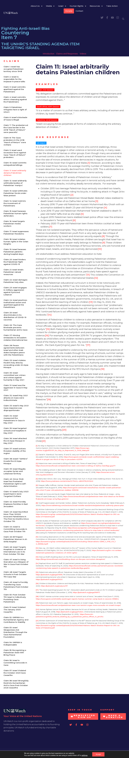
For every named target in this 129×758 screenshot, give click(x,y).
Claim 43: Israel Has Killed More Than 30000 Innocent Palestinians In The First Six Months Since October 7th (16, 516)
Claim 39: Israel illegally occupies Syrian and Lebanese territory (15, 471)
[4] (105, 207)
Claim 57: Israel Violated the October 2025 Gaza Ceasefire (15, 672)
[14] (50, 314)
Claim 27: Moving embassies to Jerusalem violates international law (15, 337)
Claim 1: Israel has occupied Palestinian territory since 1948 (13, 69)
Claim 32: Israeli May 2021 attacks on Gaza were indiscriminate (16, 397)
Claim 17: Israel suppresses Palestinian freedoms (16, 232)
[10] (100, 249)
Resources (96, 6)
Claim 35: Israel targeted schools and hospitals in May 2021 (15, 430)
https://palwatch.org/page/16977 (86, 592)
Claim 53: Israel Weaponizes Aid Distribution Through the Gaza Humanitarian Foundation (15, 632)
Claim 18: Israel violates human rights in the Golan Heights (16, 241)
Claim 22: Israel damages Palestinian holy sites (15, 281)
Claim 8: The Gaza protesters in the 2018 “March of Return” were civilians (15, 141)
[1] (89, 163)
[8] (103, 236)
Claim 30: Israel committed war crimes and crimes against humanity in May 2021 (14, 376)
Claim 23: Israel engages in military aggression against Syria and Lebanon (15, 291)
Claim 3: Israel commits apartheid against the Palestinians (14, 89)
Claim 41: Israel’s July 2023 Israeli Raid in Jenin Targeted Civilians (16, 493)
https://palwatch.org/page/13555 (49, 575)
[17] (88, 345)
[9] (103, 242)
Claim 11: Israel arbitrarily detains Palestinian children (15, 172)
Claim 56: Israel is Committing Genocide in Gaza (15, 662)
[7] (50, 226)
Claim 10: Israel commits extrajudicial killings (15, 164)
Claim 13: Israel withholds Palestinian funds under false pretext (15, 193)
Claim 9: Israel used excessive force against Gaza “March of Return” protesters (15, 153)
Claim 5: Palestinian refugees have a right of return (15, 109)
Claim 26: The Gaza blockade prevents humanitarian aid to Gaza (15, 327)
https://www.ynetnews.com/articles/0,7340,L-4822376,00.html (67, 481)
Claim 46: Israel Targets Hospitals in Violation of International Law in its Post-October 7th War (15, 550)
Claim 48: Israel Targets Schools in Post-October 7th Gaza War (15, 574)
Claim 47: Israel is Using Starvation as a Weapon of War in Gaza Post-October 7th (16, 563)
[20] (64, 430)
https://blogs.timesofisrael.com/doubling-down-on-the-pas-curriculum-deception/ (70, 559)
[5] (82, 214)
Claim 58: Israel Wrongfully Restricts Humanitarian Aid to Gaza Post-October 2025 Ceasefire (16, 684)
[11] (88, 274)
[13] (91, 302)
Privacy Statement (118, 753)
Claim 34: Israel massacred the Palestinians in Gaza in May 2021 (14, 419)
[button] (123, 19)
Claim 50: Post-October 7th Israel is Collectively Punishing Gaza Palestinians (15, 598)
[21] (44, 441)
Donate (68, 11)
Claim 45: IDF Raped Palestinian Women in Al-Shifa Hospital (15, 539)
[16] (47, 335)
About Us (37, 6)
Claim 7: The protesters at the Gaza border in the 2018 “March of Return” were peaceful (16, 128)
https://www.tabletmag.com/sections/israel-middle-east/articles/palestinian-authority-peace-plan (82, 505)
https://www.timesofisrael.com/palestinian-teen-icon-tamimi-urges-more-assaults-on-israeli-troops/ (78, 605)
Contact (79, 11)
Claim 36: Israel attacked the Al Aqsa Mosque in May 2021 (15, 440)
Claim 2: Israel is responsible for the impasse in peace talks (14, 79)
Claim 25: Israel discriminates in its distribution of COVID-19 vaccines (15, 316)
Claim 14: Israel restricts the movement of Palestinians (15, 203)
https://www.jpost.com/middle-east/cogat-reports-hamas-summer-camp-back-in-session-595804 (77, 599)
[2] (71, 195)
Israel (62, 6)
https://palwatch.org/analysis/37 (54, 586)
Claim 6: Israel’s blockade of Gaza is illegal (15, 118)
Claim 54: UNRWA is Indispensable (13, 643)
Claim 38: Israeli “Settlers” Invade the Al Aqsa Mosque (16, 461)
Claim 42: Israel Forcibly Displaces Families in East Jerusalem (16, 504)
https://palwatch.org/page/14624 (69, 612)
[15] (48, 329)
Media (50, 6)
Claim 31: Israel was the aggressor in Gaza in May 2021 (15, 387)
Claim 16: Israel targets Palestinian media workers (14, 223)
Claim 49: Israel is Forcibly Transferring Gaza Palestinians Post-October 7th (16, 585)
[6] (74, 220)
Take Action (112, 6)
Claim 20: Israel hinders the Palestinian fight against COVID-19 (15, 261)
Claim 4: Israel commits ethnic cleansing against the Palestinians (15, 99)
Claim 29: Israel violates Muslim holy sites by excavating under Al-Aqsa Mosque (16, 363)
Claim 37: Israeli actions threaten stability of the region (15, 450)
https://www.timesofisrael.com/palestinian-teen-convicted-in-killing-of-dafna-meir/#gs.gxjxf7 (75, 466)
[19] (49, 399)
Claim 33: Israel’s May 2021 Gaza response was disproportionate (16, 407)
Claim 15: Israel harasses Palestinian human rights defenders (15, 213)
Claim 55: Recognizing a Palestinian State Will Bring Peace (15, 652)
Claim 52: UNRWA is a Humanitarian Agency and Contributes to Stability (16, 619)
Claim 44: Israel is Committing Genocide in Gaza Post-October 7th (15, 529)
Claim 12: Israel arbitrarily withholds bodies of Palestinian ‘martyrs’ (15, 183)
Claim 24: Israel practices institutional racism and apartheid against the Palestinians (15, 303)
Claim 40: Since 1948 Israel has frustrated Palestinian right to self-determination (15, 482)
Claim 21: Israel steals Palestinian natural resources (13, 272)
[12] (96, 278)
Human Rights (78, 6)
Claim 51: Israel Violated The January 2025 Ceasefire (15, 609)
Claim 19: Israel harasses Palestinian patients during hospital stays (15, 251)
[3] (96, 201)
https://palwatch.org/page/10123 (49, 579)
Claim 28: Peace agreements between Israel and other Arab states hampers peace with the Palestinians (14, 350)
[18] (102, 369)
